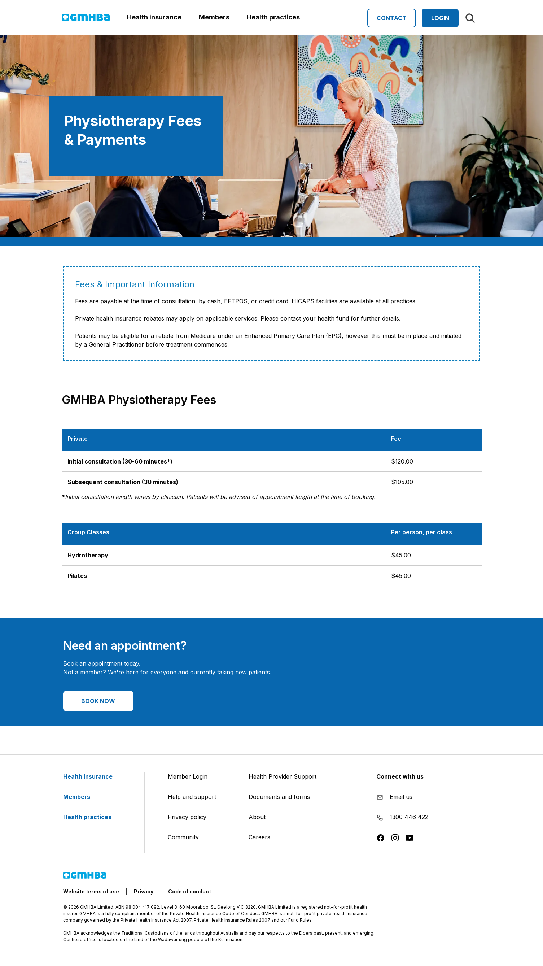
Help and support (192, 796)
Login (440, 18)
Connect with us (400, 776)
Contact (392, 18)
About (257, 817)
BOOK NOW (98, 701)
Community (183, 837)
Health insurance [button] (154, 17)
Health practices (91, 817)
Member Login (187, 776)
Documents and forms (279, 796)
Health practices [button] (273, 17)
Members (81, 796)
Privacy (143, 891)
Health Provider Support (282, 776)
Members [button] (214, 17)
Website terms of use (91, 891)
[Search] (470, 18)
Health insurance (92, 776)
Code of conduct (189, 891)
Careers (259, 837)
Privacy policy (187, 817)
